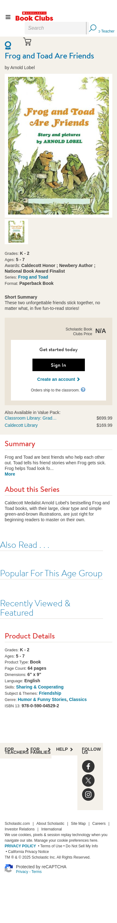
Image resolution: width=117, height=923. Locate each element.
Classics (78, 699)
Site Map (78, 823)
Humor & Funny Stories (42, 699)
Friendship (50, 693)
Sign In (58, 364)
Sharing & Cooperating (39, 686)
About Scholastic (50, 823)
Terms (37, 872)
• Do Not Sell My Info (80, 846)
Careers (99, 823)
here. (94, 840)
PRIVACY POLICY (20, 846)
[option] (16, 231)
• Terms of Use (49, 846)
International (51, 829)
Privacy (22, 872)
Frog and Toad (33, 277)
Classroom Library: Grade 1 (31, 418)
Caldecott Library (21, 425)
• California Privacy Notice (27, 852)
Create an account (58, 379)
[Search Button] (92, 28)
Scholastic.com (17, 823)
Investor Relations (20, 829)
